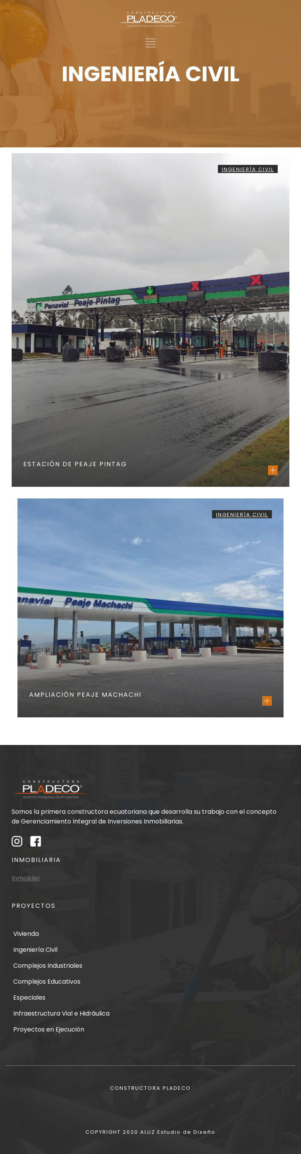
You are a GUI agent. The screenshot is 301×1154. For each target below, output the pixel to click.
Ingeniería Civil (248, 169)
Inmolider (26, 878)
